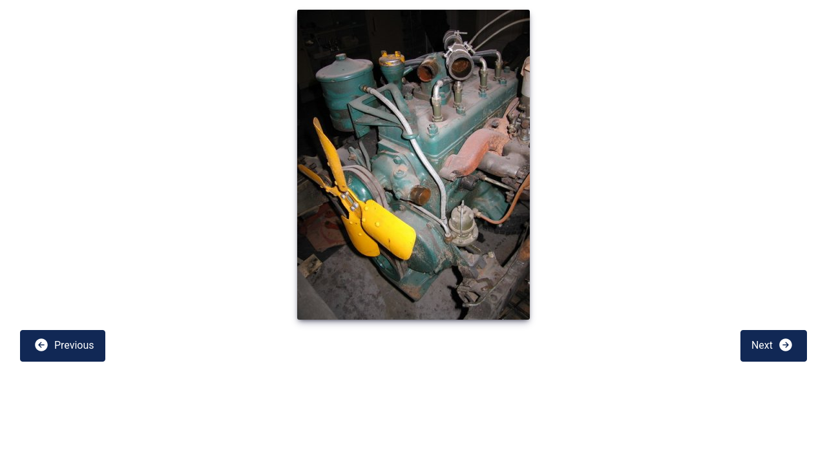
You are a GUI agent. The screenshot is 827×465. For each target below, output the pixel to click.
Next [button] (772, 345)
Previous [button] (64, 345)
